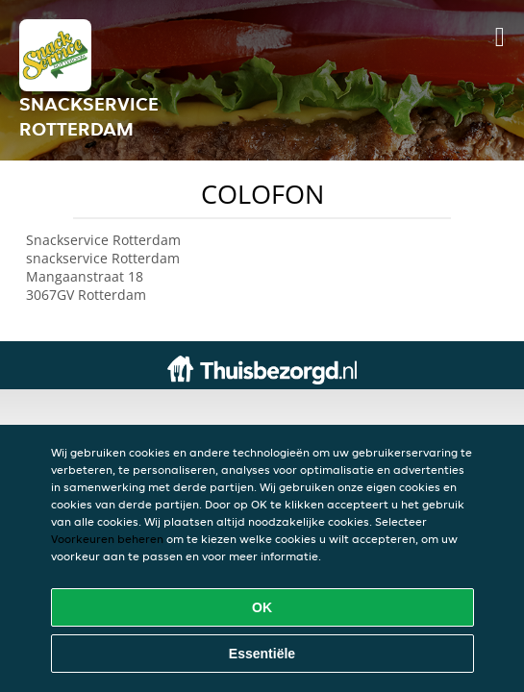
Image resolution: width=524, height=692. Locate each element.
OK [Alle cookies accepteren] (262, 607)
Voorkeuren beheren (107, 538)
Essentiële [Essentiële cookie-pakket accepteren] (262, 653)
